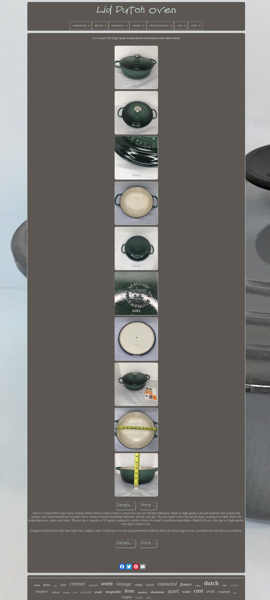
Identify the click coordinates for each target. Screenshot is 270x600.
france (186, 584)
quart (173, 591)
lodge (224, 585)
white (138, 585)
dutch (211, 583)
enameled (167, 584)
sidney (56, 592)
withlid (197, 586)
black (37, 585)
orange (66, 592)
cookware (234, 585)
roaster (41, 591)
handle (150, 585)
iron (129, 591)
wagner (127, 597)
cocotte (139, 597)
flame (46, 585)
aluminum (157, 592)
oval (210, 591)
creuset (77, 584)
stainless (142, 592)
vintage (123, 584)
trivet (235, 593)
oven (107, 583)
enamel (224, 591)
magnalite (113, 592)
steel (75, 592)
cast (198, 591)
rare (55, 586)
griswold (86, 592)
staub (98, 592)
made (148, 597)
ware (186, 592)
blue (63, 585)
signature (93, 585)
